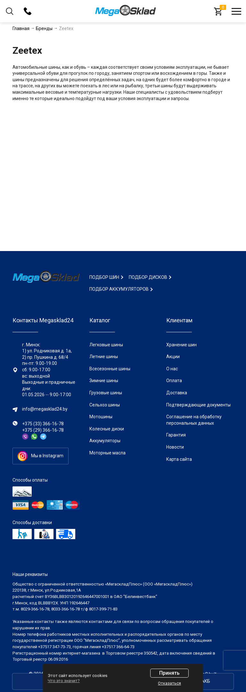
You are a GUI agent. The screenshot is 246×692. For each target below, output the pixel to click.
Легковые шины (106, 344)
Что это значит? (64, 680)
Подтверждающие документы (198, 404)
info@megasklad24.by (45, 409)
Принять (169, 673)
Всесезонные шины (109, 368)
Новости (175, 447)
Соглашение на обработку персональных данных (194, 420)
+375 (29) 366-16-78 (43, 430)
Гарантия (176, 434)
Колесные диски (106, 428)
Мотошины (100, 416)
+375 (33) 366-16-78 (43, 423)
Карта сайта (179, 459)
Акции (173, 356)
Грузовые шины (105, 392)
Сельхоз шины (104, 404)
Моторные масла (107, 452)
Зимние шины (103, 380)
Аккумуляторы (104, 440)
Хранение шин (181, 344)
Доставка (176, 392)
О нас (172, 368)
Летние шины (103, 356)
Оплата (174, 380)
